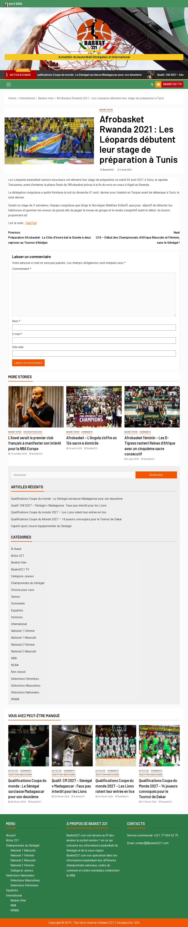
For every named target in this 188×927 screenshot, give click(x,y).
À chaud (16, 549)
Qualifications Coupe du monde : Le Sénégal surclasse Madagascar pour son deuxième (90, 74)
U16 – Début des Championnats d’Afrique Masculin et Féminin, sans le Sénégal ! (137, 237)
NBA (14, 658)
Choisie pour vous (32, 432)
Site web (18, 347)
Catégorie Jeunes (22, 576)
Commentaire (21, 269)
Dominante (87, 432)
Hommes (17, 617)
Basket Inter (106, 110)
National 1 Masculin (23, 637)
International (19, 624)
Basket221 (109, 170)
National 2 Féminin (23, 644)
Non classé (18, 672)
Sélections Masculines (25, 685)
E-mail (17, 334)
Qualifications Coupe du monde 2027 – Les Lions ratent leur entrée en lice (58, 512)
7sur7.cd (30, 223)
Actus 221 (17, 555)
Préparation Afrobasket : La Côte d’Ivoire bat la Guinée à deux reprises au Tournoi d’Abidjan (51, 237)
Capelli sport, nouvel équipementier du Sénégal (41, 526)
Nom (16, 321)
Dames (15, 596)
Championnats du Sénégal (27, 583)
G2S (137, 922)
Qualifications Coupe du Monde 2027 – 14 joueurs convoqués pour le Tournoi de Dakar (66, 519)
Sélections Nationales (25, 692)
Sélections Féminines (25, 679)
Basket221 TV (20, 569)
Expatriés (17, 610)
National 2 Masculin (23, 651)
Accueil (10, 835)
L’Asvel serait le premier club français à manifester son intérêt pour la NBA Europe (34, 443)
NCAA (15, 665)
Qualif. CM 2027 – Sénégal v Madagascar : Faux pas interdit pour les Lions (58, 505)
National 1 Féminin (23, 631)
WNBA (15, 699)
